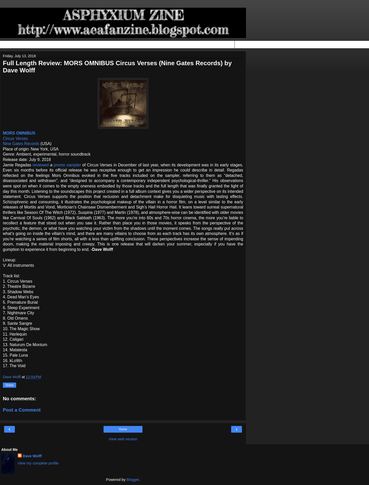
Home (123, 429)
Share (9, 385)
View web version (123, 439)
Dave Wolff (32, 456)
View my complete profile (38, 463)
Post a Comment (22, 410)
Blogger (133, 480)
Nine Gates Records (21, 143)
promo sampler (67, 165)
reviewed (41, 165)
